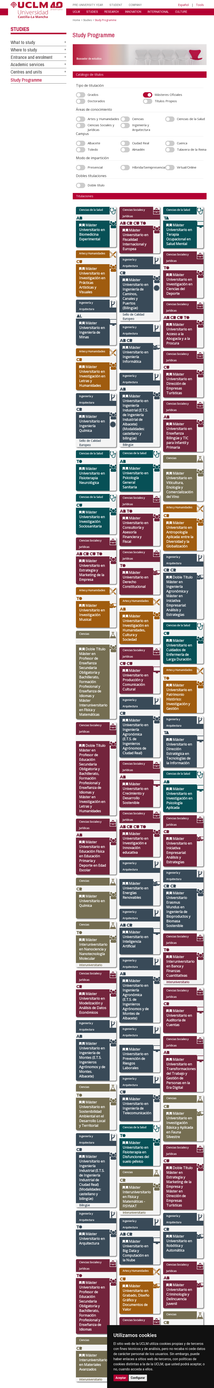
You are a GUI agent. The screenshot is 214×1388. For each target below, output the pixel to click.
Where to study (24, 50)
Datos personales (46, 1250)
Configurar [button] (138, 1377)
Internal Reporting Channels (153, 1217)
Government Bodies (71, 1207)
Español (183, 5)
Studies (20, 29)
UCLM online (94, 1207)
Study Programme (26, 80)
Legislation (65, 1218)
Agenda (63, 1210)
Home (76, 20)
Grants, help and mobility (96, 1215)
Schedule (92, 1218)
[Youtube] (203, 1231)
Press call (64, 1213)
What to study (23, 42)
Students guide (151, 1237)
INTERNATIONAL (158, 11)
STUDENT (115, 5)
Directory (148, 1229)
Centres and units (26, 72)
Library (146, 1199)
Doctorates (120, 1210)
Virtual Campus (151, 1202)
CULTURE (181, 11)
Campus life (94, 1210)
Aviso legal (16, 1250)
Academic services (27, 64)
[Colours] (197, 1201)
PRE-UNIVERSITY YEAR (88, 5)
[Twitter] (184, 1231)
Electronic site (150, 1207)
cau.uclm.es (21, 1215)
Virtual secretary (152, 1205)
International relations (66, 1201)
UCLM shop (148, 1234)
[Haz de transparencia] (179, 1201)
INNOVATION (133, 11)
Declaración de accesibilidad (27, 1253)
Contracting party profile (152, 1223)
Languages (120, 1218)
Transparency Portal (71, 1215)
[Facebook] (189, 1231)
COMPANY (135, 5)
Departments (122, 1205)
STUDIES (92, 11)
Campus (63, 1205)
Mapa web (51, 1253)
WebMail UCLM (151, 1231)
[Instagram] (180, 1231)
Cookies (29, 1250)
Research (120, 1207)
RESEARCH (111, 11)
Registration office (153, 1226)
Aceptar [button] (121, 1377)
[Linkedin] (197, 1231)
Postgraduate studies (122, 1215)
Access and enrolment (93, 1204)
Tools (200, 5)
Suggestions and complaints (151, 1212)
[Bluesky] (193, 1231)
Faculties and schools (122, 1201)
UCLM (76, 11)
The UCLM (66, 1195)
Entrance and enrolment (31, 57)
